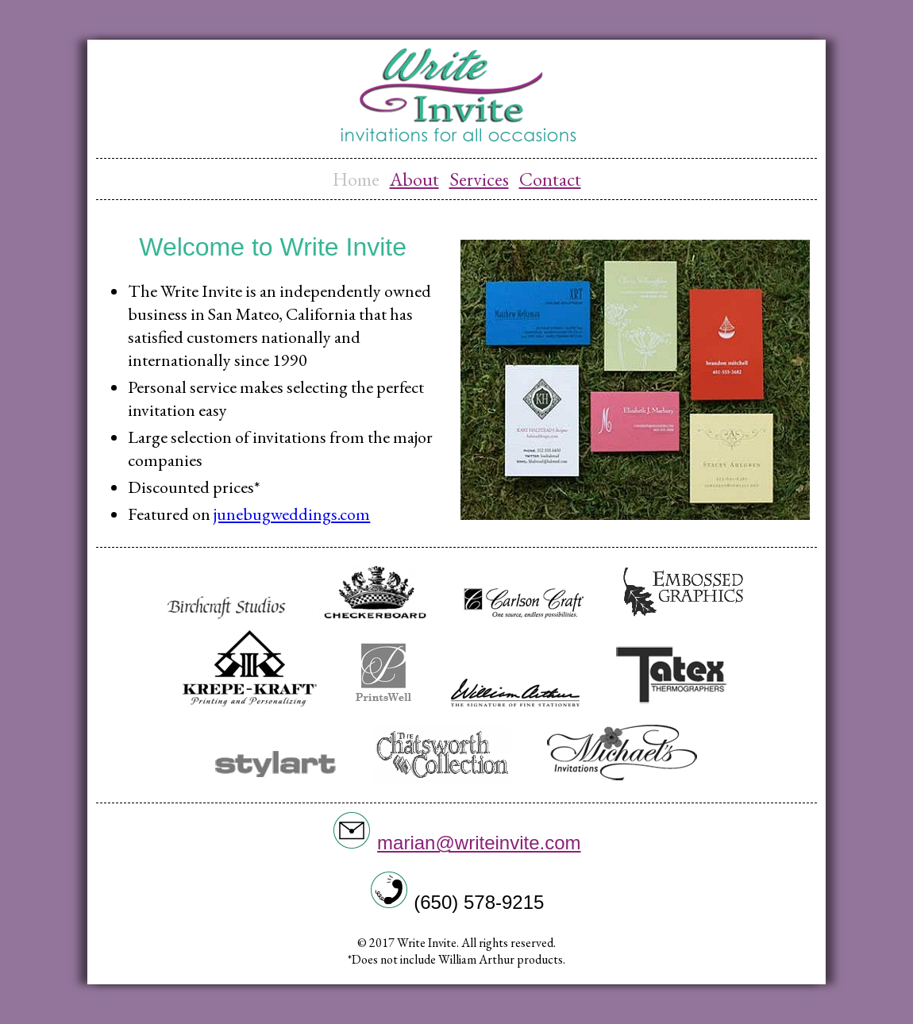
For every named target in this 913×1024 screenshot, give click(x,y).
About (414, 179)
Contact (550, 179)
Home (356, 179)
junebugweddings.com (292, 513)
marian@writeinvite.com (478, 842)
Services (479, 179)
